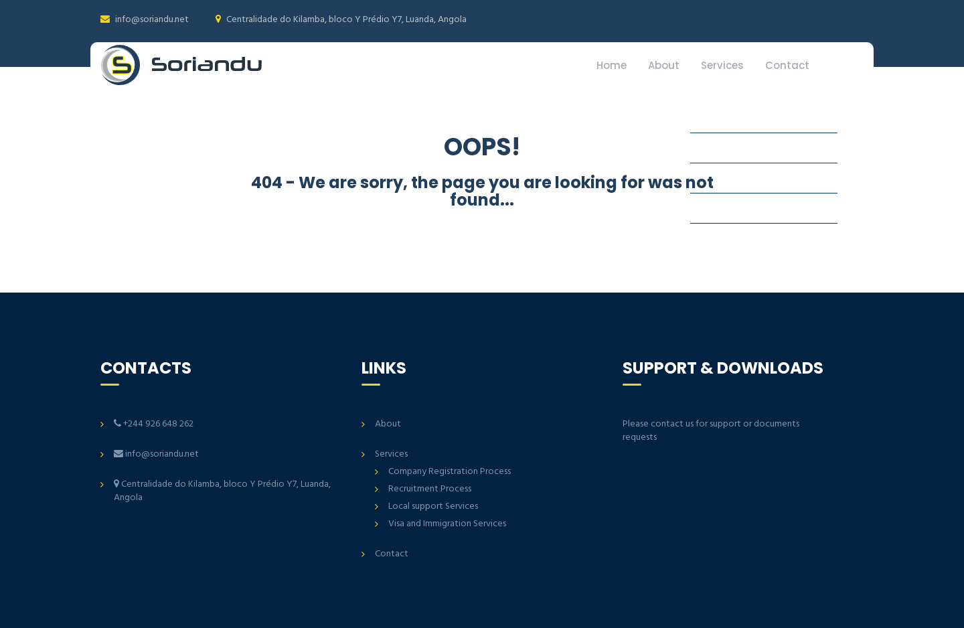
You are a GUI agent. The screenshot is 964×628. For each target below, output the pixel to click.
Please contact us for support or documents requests (711, 430)
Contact (787, 65)
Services (722, 65)
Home (611, 65)
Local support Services (433, 506)
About (663, 65)
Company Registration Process (449, 471)
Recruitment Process (429, 489)
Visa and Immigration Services (447, 524)
